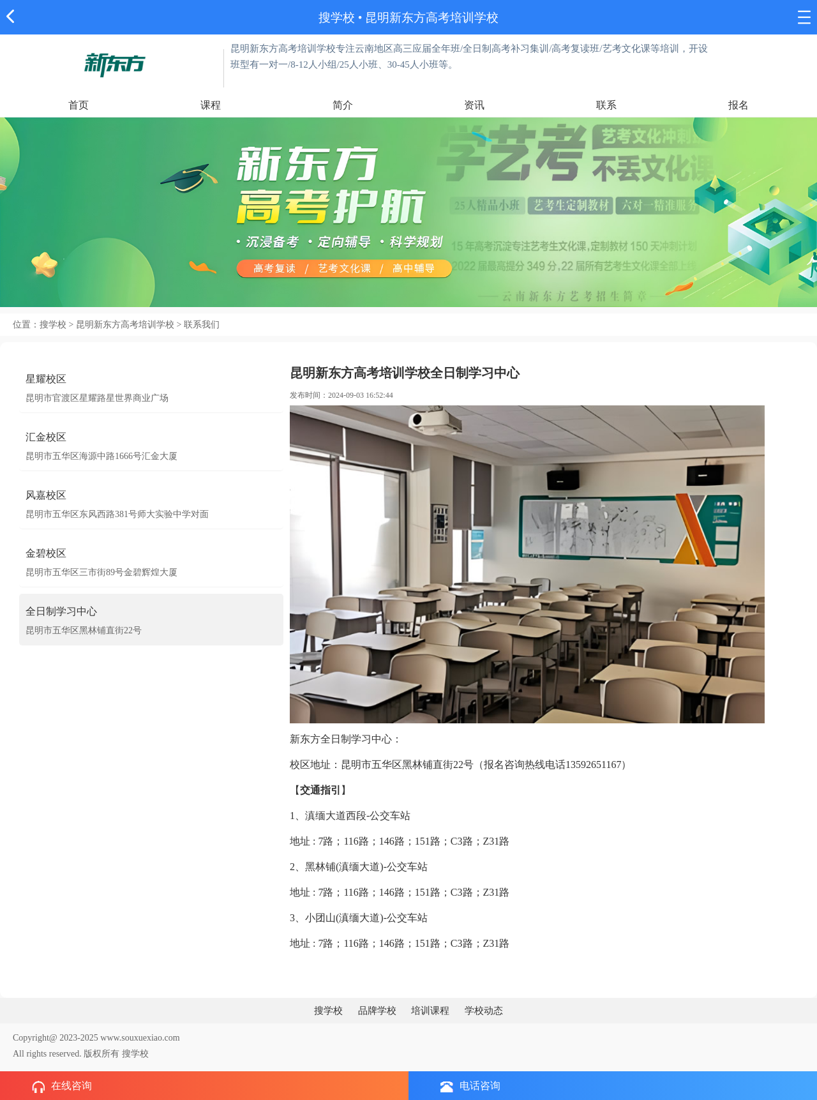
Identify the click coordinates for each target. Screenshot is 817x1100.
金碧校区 (46, 553)
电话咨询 (470, 1086)
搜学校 (337, 17)
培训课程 (430, 1011)
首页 (78, 105)
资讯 (474, 105)
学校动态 (484, 1011)
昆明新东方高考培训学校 (431, 17)
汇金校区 (46, 437)
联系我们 (202, 324)
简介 (343, 105)
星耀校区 (46, 378)
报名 (738, 105)
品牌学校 (377, 1011)
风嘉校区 (46, 495)
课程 (210, 105)
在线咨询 (62, 1086)
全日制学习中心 (61, 611)
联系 (606, 105)
